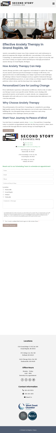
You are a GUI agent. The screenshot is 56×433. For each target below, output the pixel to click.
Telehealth (8, 197)
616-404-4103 (29, 144)
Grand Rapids (9, 192)
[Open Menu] (53, 3)
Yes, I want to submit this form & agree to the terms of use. (22, 221)
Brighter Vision (31, 430)
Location (5, 187)
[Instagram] (26, 379)
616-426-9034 (29, 143)
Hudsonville (8, 189)
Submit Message (10, 225)
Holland (7, 194)
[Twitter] (33, 379)
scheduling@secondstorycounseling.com (28, 146)
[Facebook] (22, 379)
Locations (28, 341)
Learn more (8, 130)
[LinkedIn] (30, 379)
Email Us (29, 397)
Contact (31, 122)
